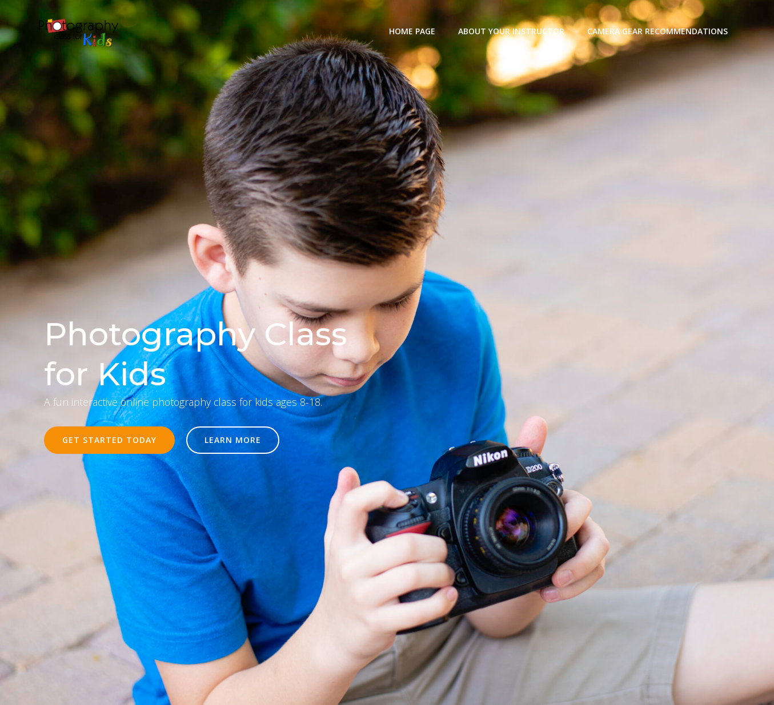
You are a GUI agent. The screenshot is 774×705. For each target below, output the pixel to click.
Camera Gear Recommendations (657, 31)
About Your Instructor (511, 31)
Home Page (412, 31)
